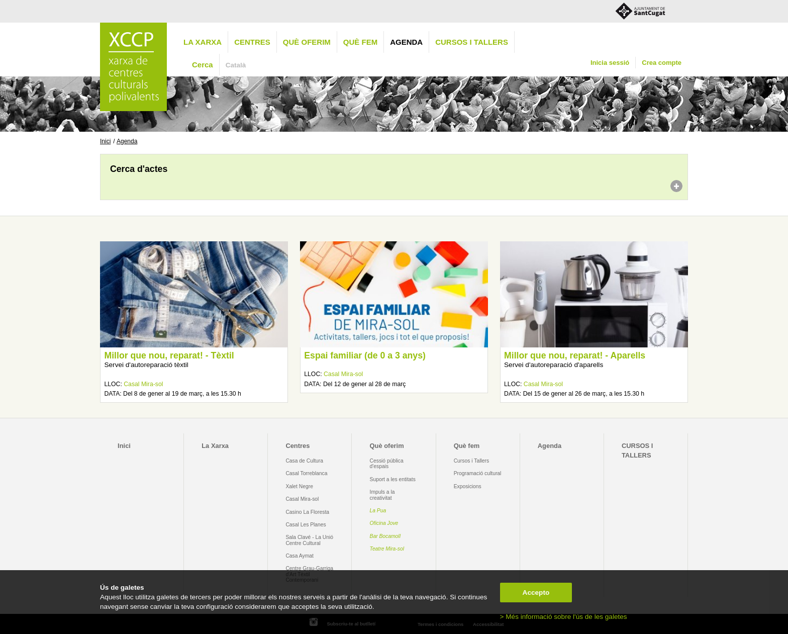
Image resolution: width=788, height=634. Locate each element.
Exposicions (467, 486)
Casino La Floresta (307, 512)
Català (236, 65)
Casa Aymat (299, 556)
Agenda (406, 42)
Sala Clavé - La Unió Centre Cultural (309, 540)
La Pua (378, 510)
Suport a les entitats (393, 479)
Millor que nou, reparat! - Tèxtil (169, 355)
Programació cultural (478, 473)
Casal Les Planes (305, 524)
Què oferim (307, 42)
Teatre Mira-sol (387, 549)
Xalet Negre (299, 486)
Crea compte (661, 62)
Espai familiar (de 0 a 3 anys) (365, 355)
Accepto (536, 592)
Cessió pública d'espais (387, 463)
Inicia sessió (609, 62)
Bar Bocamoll (385, 536)
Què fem (360, 42)
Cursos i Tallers (471, 461)
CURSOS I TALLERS (471, 42)
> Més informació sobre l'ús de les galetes (563, 616)
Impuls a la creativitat (382, 494)
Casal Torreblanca (306, 473)
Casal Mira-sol (143, 384)
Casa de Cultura (304, 461)
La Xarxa (202, 42)
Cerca (202, 64)
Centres (252, 42)
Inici (105, 141)
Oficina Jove (384, 523)
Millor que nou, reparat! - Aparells (574, 355)
